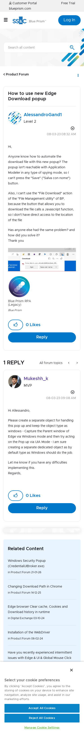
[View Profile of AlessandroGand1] (43, 115)
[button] (42, 259)
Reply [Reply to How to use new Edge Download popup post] (42, 337)
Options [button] (78, 74)
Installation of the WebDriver (29, 632)
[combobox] (42, 47)
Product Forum (17, 74)
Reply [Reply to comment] (42, 508)
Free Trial (68, 3)
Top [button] (6, 698)
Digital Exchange (22, 618)
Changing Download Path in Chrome (35, 586)
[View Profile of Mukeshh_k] (36, 378)
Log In (69, 20)
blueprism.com (20, 8)
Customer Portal (23, 3)
